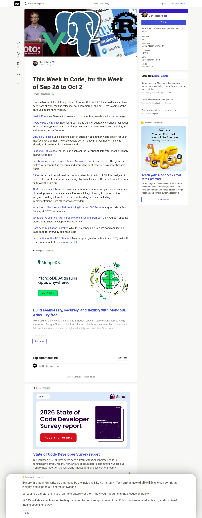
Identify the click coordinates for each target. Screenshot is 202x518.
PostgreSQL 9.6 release (46, 122)
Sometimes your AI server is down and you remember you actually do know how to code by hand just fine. (163, 88)
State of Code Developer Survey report (66, 454)
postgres (45, 94)
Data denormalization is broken (50, 228)
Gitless (37, 175)
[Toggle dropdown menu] (127, 251)
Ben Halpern (45, 62)
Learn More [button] (163, 199)
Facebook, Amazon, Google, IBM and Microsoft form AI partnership (71, 161)
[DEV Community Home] (17, 3)
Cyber (71, 102)
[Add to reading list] (18, 65)
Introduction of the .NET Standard (52, 238)
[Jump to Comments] (18, 55)
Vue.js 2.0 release (43, 136)
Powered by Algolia (101, 4)
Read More (39, 341)
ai (53, 94)
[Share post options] (18, 83)
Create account (178, 3)
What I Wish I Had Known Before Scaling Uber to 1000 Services (68, 207)
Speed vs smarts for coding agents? (163, 102)
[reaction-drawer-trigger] (18, 44)
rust (36, 94)
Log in (163, 3)
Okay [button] (26, 513)
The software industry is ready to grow (163, 112)
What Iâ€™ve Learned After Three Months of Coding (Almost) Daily (70, 217)
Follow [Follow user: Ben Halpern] (164, 22)
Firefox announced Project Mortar (52, 189)
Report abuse (89, 377)
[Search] (25, 3)
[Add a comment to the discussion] (83, 368)
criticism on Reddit (66, 242)
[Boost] (18, 74)
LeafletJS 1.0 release (45, 150)
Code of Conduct (74, 377)
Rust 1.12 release (43, 116)
